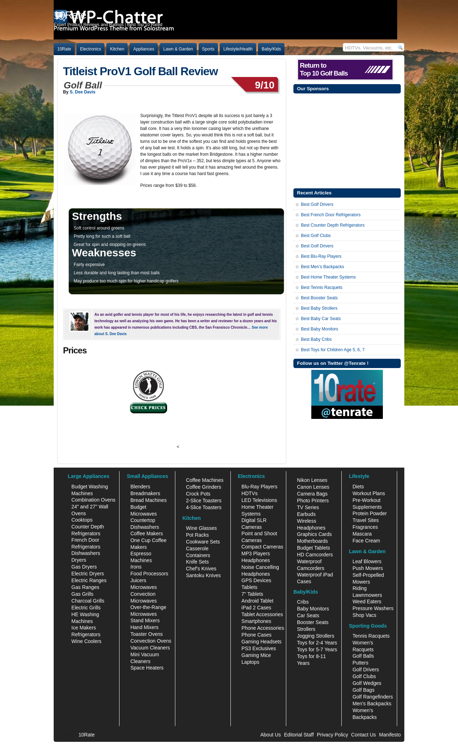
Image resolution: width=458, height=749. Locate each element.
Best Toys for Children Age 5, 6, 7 (333, 349)
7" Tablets (252, 594)
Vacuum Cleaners (150, 648)
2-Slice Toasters (203, 500)
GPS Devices (256, 580)
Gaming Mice (256, 655)
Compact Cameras (262, 547)
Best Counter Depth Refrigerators (333, 225)
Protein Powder (369, 513)
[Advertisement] (347, 140)
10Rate (64, 49)
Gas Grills (82, 594)
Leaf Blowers (366, 561)
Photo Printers (313, 500)
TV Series (308, 507)
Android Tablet (257, 601)
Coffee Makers (146, 533)
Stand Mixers (145, 620)
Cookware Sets (203, 542)
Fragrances (365, 527)
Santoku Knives (203, 575)
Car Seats (308, 615)
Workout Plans (368, 493)
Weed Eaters (366, 601)
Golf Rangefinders (372, 697)
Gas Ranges (85, 587)
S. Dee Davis (83, 92)
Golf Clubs (364, 676)
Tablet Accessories (262, 614)
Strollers (306, 629)
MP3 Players (256, 553)
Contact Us (363, 735)
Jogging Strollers (315, 636)
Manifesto (390, 735)
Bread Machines (148, 500)
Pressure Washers (373, 608)
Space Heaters (147, 668)
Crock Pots (198, 494)
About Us (270, 735)
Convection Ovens (150, 641)
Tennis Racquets (371, 636)
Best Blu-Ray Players (321, 256)
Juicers (138, 580)
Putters (360, 663)
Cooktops (82, 520)
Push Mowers (367, 568)
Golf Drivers (365, 669)
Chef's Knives (201, 568)
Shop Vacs (364, 615)
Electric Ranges (89, 580)
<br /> (200, 405)
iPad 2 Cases (256, 607)
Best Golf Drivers (317, 204)
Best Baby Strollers (319, 308)
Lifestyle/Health (238, 49)
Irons (135, 567)
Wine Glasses (201, 528)
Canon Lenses (313, 487)
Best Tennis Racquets (321, 287)
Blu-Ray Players (259, 486)
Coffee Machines (205, 480)
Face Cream (366, 540)
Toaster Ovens (146, 634)
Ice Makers (84, 627)
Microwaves (143, 587)
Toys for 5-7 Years (317, 649)
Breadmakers (145, 493)
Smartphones (256, 621)
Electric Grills (86, 607)
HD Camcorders (315, 554)
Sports (208, 49)
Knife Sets (197, 562)
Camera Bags (312, 494)
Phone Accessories (263, 628)
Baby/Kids (271, 49)
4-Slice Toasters (203, 507)
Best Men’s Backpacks (322, 266)
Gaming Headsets (262, 641)
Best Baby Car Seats (321, 318)
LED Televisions (259, 500)
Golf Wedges (366, 683)
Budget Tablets (313, 548)
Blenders (140, 486)
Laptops (250, 662)
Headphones (256, 560)
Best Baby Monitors (319, 329)
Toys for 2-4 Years (317, 643)
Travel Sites (365, 520)
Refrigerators (86, 634)
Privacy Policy (332, 735)
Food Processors (149, 573)
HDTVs (250, 493)
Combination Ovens (94, 500)
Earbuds (306, 514)
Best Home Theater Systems (328, 277)
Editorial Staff (299, 735)
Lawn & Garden (178, 49)
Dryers (79, 560)
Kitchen (117, 49)
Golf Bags (363, 690)
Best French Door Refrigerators (331, 214)
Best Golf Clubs (316, 235)
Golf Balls (363, 656)
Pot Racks (197, 535)
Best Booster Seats (319, 297)
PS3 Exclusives (259, 648)
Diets (358, 486)
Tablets (249, 587)
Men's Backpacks (371, 703)
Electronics (90, 49)
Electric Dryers (88, 573)
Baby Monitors (313, 609)
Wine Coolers (87, 641)
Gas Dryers (84, 567)
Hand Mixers (144, 627)
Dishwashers (86, 553)
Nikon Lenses (312, 480)
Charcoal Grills (88, 601)
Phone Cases (257, 635)
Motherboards (312, 541)
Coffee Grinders (203, 487)
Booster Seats (312, 622)
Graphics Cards (314, 534)
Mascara (362, 534)
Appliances (143, 49)
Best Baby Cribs (316, 339)
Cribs (303, 602)
